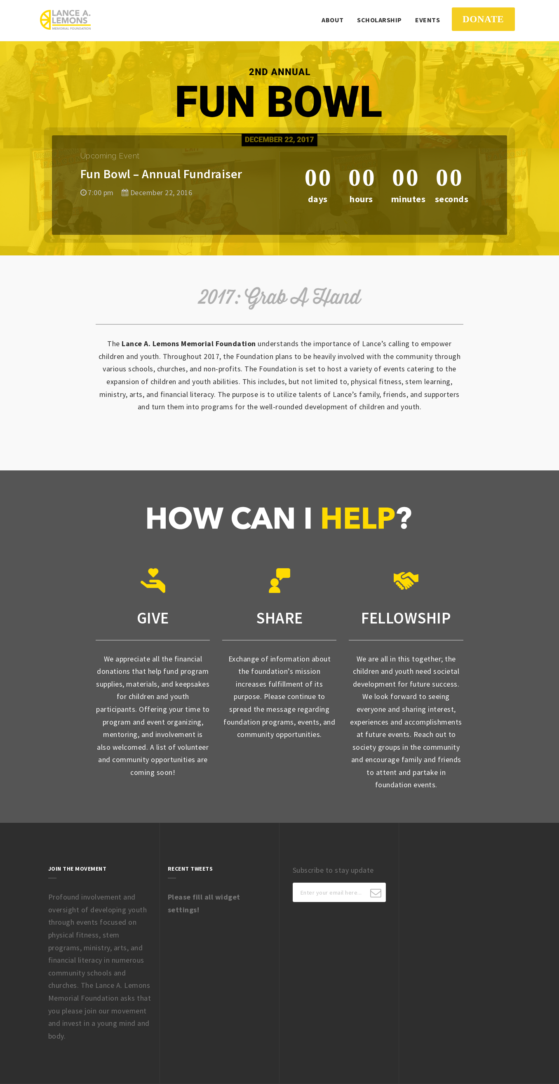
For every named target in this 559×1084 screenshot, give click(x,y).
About (333, 20)
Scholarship (379, 20)
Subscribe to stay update (333, 870)
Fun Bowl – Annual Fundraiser (161, 174)
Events (427, 20)
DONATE (483, 19)
